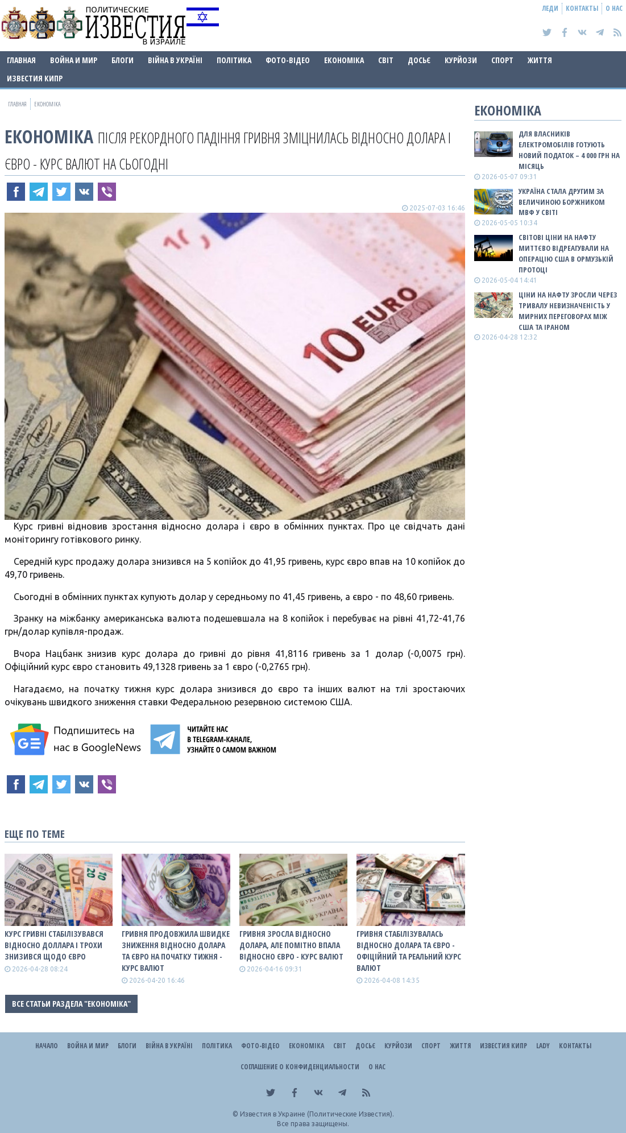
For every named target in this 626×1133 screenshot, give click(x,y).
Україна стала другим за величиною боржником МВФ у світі (562, 202)
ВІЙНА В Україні (175, 60)
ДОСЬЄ (419, 60)
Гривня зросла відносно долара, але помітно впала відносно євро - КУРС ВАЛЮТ (291, 945)
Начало (46, 1046)
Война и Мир (73, 60)
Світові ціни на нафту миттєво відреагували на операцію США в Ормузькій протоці (566, 253)
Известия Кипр (35, 78)
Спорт (502, 60)
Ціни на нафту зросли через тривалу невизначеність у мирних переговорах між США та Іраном (568, 311)
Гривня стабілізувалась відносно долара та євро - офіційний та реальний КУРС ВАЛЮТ (408, 950)
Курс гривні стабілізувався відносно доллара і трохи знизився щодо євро (54, 945)
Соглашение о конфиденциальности (300, 1067)
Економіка (344, 60)
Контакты (582, 8)
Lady (543, 1046)
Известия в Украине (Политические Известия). (317, 1114)
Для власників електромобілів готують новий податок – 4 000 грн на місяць (569, 150)
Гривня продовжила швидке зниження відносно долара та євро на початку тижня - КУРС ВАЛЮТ (176, 950)
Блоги (122, 60)
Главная (21, 60)
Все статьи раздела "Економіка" (71, 1003)
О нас (614, 8)
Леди (550, 8)
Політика (234, 60)
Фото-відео (288, 60)
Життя (540, 60)
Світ (385, 60)
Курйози (461, 60)
